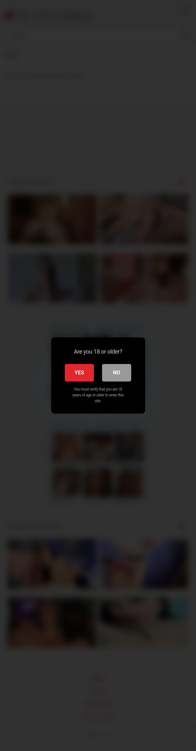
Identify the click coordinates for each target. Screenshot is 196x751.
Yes (79, 373)
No (116, 373)
